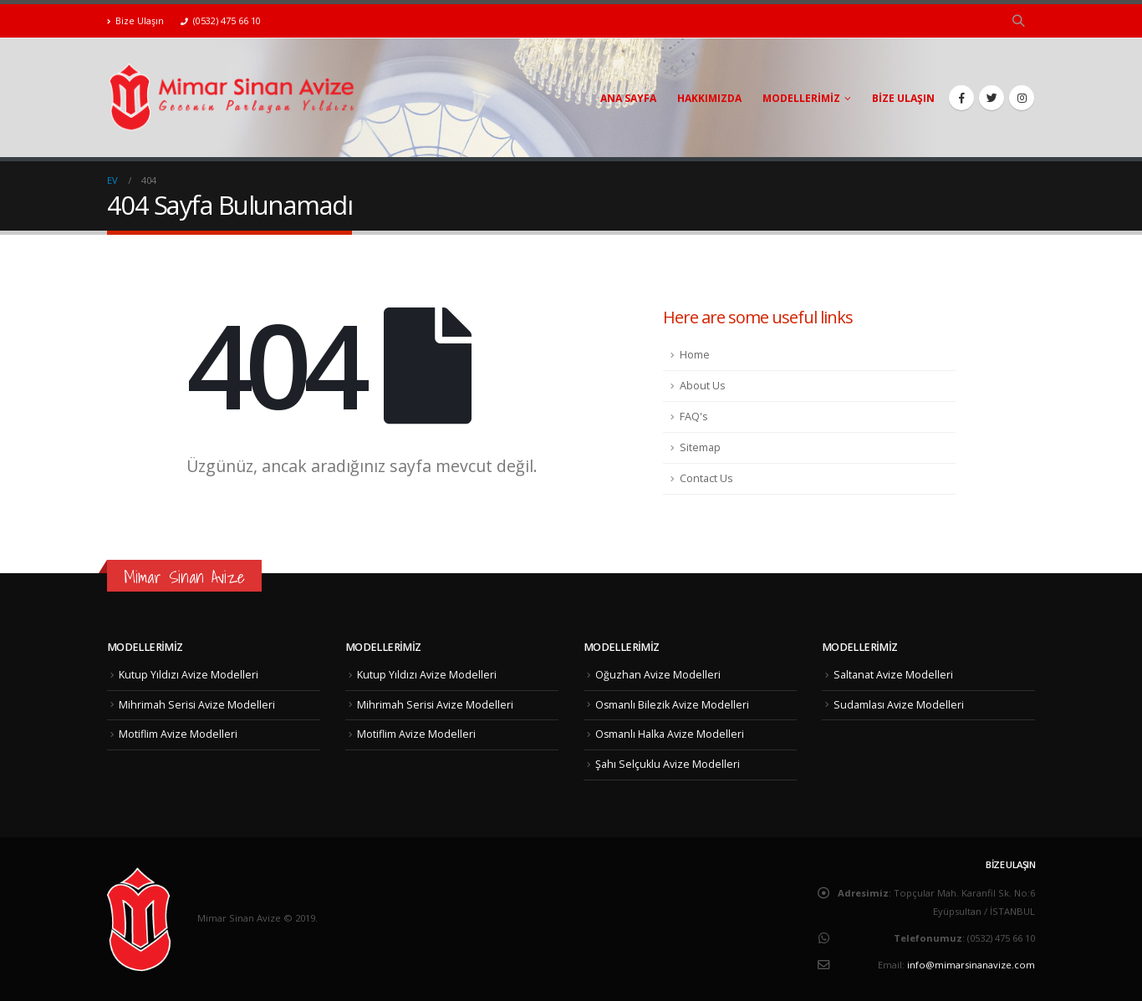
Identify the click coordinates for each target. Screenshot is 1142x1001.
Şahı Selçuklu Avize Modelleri (667, 764)
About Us (703, 386)
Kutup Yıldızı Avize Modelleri (188, 675)
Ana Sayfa (628, 98)
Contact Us (706, 478)
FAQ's (694, 416)
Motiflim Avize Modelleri (178, 734)
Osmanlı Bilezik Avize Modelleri (672, 705)
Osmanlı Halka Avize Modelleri (670, 734)
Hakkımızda (709, 98)
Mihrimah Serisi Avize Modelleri (197, 705)
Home (695, 355)
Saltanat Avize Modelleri (893, 675)
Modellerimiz (801, 98)
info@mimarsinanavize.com (971, 964)
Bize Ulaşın (135, 20)
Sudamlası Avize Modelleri (899, 705)
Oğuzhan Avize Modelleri (658, 675)
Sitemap (700, 447)
